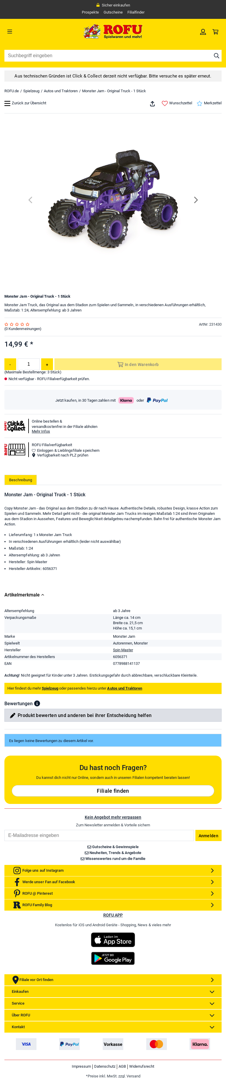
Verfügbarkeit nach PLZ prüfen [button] (60, 455)
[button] (37, 703)
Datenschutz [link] (104, 1066)
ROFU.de (11, 91)
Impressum (81, 1066)
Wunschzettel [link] (177, 103)
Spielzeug (31, 91)
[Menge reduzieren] (10, 364)
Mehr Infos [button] (41, 431)
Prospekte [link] (90, 12)
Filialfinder (135, 12)
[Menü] (31, 31)
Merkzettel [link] (209, 103)
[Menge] (29, 364)
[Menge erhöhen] (47, 364)
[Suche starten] (217, 56)
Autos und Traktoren (61, 91)
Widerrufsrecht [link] (141, 1066)
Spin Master (123, 650)
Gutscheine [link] (113, 12)
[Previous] (30, 200)
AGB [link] (122, 1066)
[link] (203, 31)
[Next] (195, 200)
